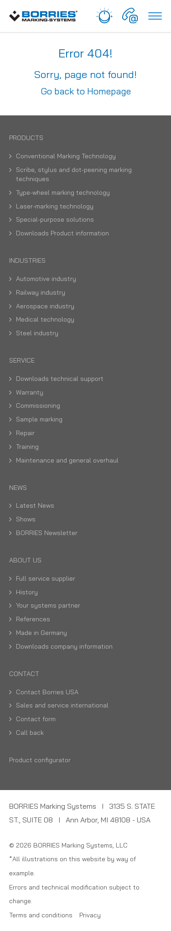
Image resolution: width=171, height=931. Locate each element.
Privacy (90, 915)
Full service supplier (45, 578)
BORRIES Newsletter (47, 533)
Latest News (35, 505)
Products (26, 138)
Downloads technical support (60, 378)
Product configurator (40, 760)
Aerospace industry (45, 306)
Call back (30, 732)
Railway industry (40, 292)
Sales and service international (62, 705)
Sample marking (39, 419)
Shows (26, 519)
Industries (27, 260)
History (27, 592)
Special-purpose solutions (55, 219)
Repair (25, 433)
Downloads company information (64, 646)
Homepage (109, 91)
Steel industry (37, 333)
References (33, 619)
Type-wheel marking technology (63, 192)
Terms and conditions (41, 915)
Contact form (36, 719)
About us (25, 560)
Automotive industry (46, 279)
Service (22, 360)
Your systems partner (48, 605)
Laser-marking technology (54, 206)
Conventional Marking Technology (66, 156)
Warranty (29, 392)
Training (27, 446)
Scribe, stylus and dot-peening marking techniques (74, 174)
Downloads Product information (62, 233)
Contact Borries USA (47, 692)
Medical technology (45, 319)
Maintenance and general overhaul (67, 460)
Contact (24, 674)
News (18, 488)
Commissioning (38, 405)
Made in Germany (41, 633)
